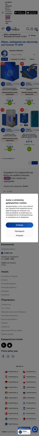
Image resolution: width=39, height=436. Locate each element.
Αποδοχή (19, 225)
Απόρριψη (19, 235)
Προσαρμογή (19, 231)
